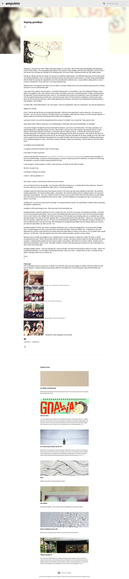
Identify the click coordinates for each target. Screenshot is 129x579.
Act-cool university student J (43, 294)
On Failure (43, 503)
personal (36, 342)
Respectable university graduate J (45, 311)
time (41, 477)
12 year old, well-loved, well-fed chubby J (47, 285)
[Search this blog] (116, 3)
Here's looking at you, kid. (49, 529)
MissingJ (27, 342)
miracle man (44, 415)
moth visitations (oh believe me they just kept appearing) (64, 156)
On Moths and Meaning (48, 388)
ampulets (13, 3)
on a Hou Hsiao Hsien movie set (51, 446)
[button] (25, 27)
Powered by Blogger (64, 573)
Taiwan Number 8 (46, 555)
